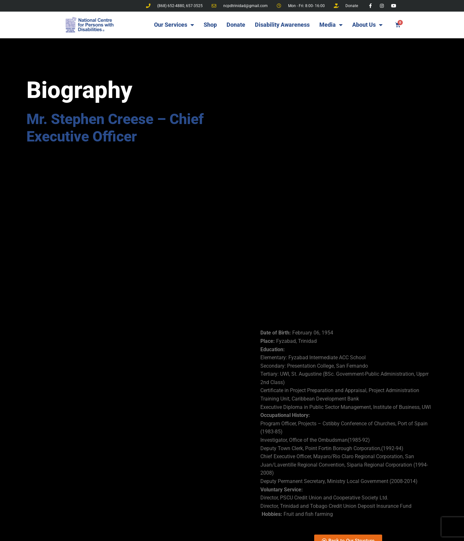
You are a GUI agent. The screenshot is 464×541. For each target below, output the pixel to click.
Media (331, 25)
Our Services (174, 25)
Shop (210, 24)
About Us (367, 25)
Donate (236, 24)
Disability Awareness (282, 24)
